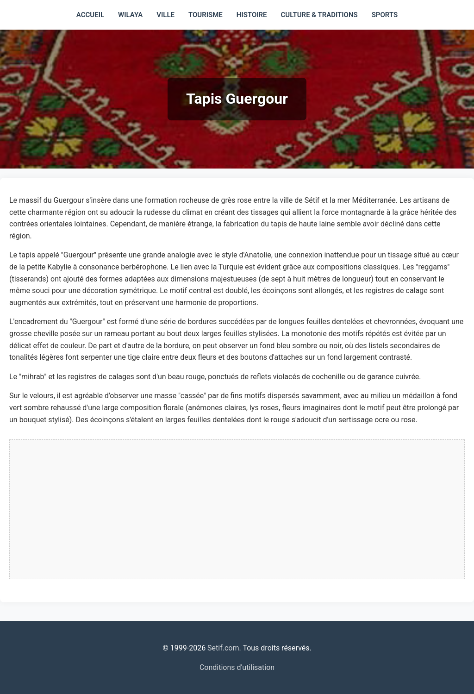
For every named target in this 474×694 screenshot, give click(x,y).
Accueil (90, 15)
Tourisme (205, 15)
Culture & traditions (319, 15)
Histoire (252, 15)
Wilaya (130, 15)
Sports (385, 15)
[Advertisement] (237, 509)
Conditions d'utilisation (237, 667)
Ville (165, 15)
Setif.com (223, 648)
